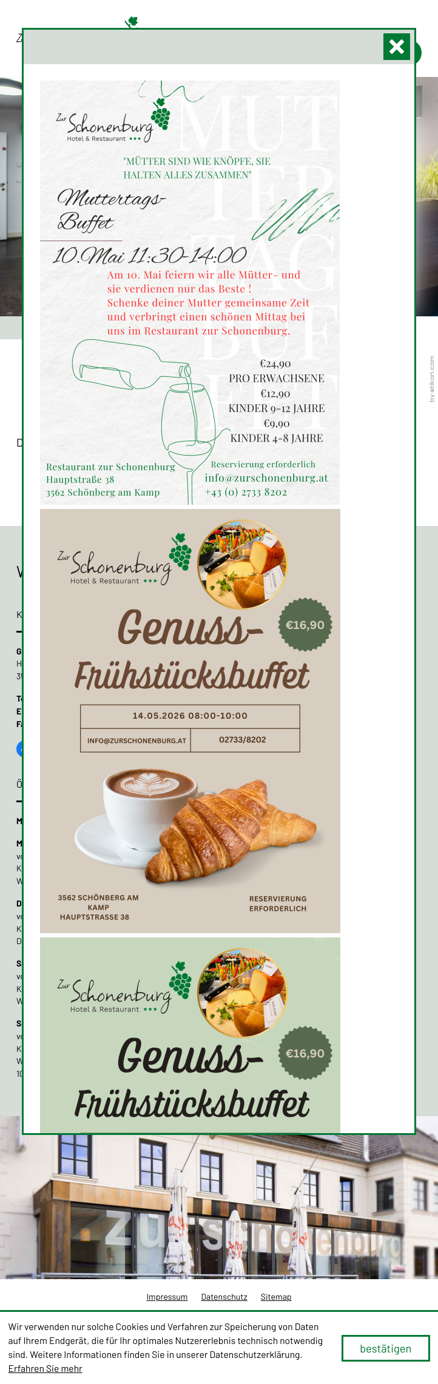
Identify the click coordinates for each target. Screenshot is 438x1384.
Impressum (166, 1296)
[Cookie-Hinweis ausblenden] (386, 1348)
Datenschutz (224, 1296)
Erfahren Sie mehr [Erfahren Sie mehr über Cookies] (45, 1368)
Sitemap (276, 1296)
